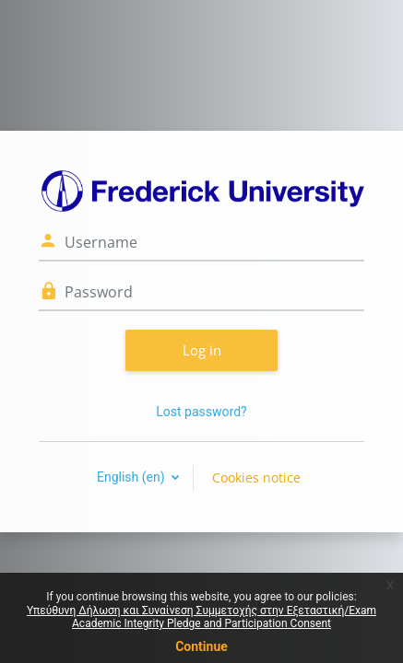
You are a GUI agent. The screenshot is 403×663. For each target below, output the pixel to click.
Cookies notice (256, 477)
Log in (202, 350)
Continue (201, 646)
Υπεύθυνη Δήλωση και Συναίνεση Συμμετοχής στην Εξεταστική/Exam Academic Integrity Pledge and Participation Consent (201, 617)
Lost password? (201, 411)
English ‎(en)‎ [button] (132, 477)
